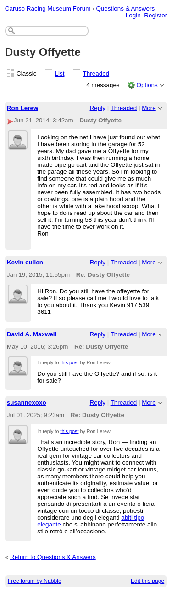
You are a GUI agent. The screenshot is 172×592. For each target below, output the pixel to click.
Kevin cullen (25, 262)
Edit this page (147, 581)
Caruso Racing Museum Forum (48, 8)
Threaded (96, 73)
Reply (97, 107)
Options (146, 85)
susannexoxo (26, 402)
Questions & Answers (125, 8)
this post (69, 362)
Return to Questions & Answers (53, 557)
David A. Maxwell (32, 334)
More (149, 107)
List (60, 73)
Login (133, 15)
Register (155, 15)
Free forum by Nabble (34, 581)
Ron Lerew (23, 107)
